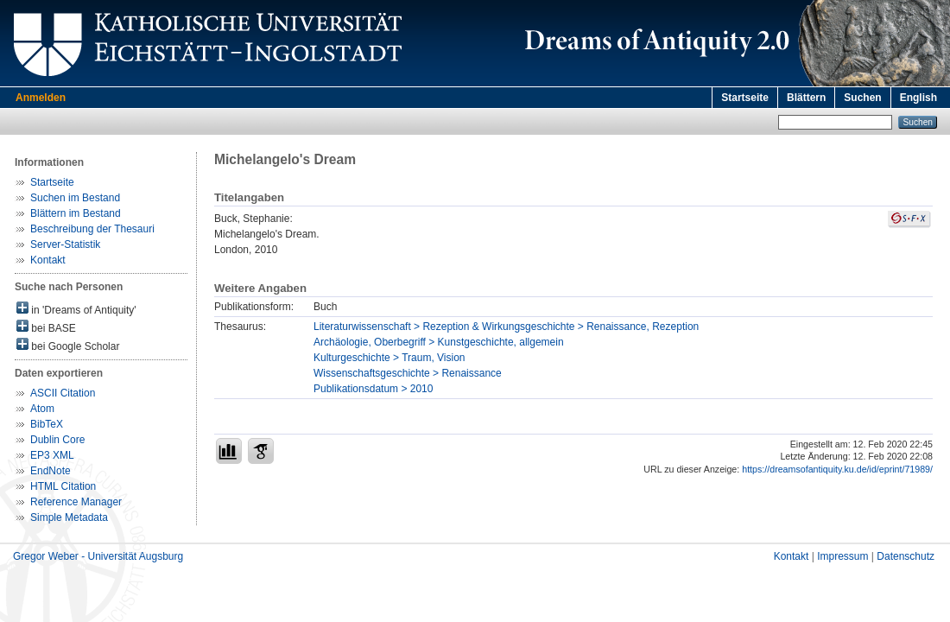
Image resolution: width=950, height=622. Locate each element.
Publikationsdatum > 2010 (373, 389)
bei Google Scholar (67, 345)
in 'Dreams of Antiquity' (76, 308)
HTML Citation (63, 486)
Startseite (745, 98)
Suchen (862, 98)
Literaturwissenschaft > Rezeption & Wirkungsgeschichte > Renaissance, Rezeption (506, 327)
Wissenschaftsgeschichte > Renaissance (408, 373)
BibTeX (46, 424)
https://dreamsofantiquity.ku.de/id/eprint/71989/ (837, 469)
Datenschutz (905, 556)
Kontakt (48, 260)
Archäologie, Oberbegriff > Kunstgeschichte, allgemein (439, 342)
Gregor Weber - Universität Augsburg (98, 556)
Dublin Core (57, 440)
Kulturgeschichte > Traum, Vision (390, 358)
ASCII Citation (62, 393)
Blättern (806, 98)
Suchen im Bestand (75, 198)
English (918, 98)
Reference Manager (76, 502)
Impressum (842, 556)
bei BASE (46, 327)
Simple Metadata (69, 517)
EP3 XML (52, 455)
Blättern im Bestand (75, 213)
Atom (42, 409)
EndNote (50, 471)
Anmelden (41, 98)
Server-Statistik (65, 244)
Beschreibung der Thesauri (92, 229)
